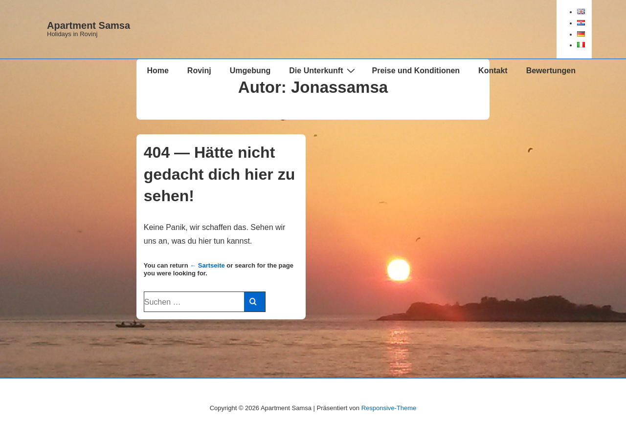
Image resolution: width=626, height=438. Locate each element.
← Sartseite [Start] (207, 265)
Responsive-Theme (389, 408)
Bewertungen (551, 70)
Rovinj (199, 70)
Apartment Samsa (88, 25)
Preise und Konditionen (416, 70)
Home (157, 70)
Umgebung (250, 70)
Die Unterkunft (323, 70)
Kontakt (493, 70)
